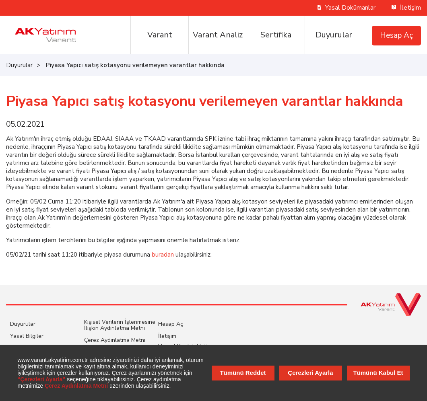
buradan (163, 255)
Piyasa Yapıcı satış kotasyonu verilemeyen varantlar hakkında (135, 65)
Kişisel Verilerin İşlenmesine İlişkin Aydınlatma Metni (119, 325)
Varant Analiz (218, 34)
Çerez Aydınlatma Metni (114, 340)
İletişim (406, 7)
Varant (159, 34)
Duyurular (334, 34)
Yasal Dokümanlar (347, 7)
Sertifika (275, 34)
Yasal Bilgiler (26, 336)
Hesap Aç (396, 35)
